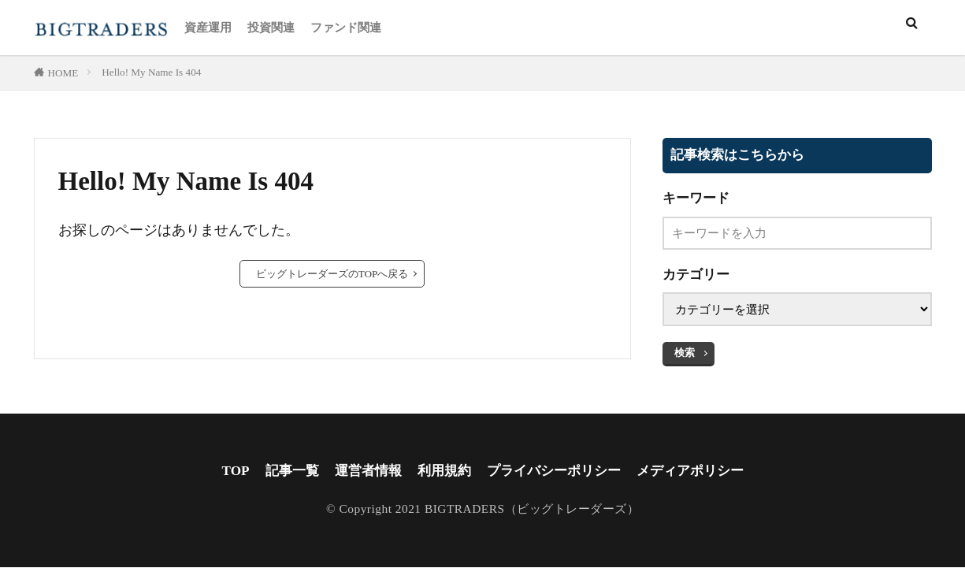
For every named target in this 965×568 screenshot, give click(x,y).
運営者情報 (360, 471)
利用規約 (440, 471)
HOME (63, 73)
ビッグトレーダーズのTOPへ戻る (332, 274)
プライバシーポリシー (555, 471)
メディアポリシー (698, 471)
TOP (224, 471)
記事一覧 (281, 471)
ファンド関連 (345, 27)
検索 (684, 352)
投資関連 (271, 27)
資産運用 (208, 27)
